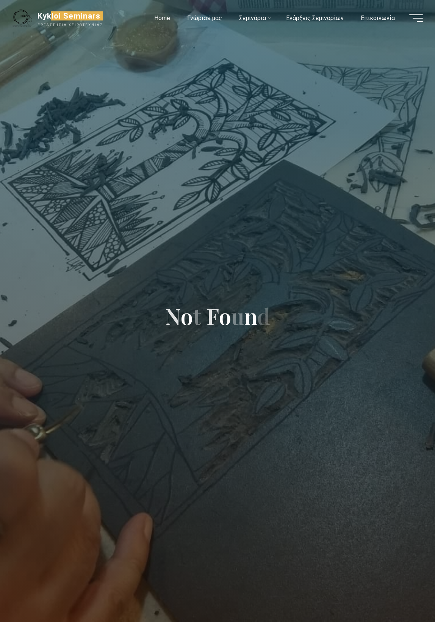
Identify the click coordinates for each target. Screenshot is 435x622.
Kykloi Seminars (69, 15)
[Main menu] (416, 18)
